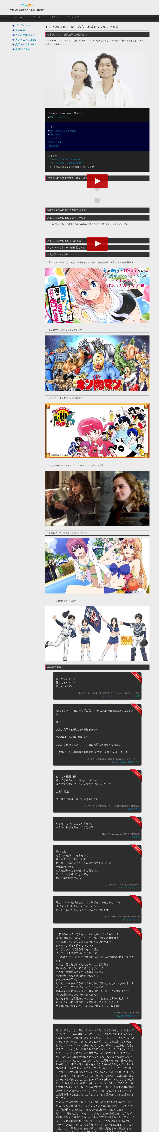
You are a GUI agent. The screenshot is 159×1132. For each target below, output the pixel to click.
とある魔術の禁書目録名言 (127, 1016)
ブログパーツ (22, 25)
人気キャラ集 (55, 142)
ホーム (18, 17)
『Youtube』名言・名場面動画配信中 (66, 163)
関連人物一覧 (55, 134)
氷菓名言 (135, 837)
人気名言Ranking (24, 35)
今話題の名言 (22, 49)
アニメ (36, 17)
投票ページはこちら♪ (59, 117)
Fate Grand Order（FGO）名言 (126, 762)
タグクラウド (55, 138)
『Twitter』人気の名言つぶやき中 (64, 159)
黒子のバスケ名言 (131, 920)
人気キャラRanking (25, 44)
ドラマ (55, 17)
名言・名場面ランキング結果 (62, 131)
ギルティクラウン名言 (129, 888)
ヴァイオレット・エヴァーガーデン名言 (121, 696)
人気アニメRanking (25, 39)
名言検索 (20, 30)
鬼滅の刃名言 (133, 809)
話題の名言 (54, 146)
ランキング (73, 17)
